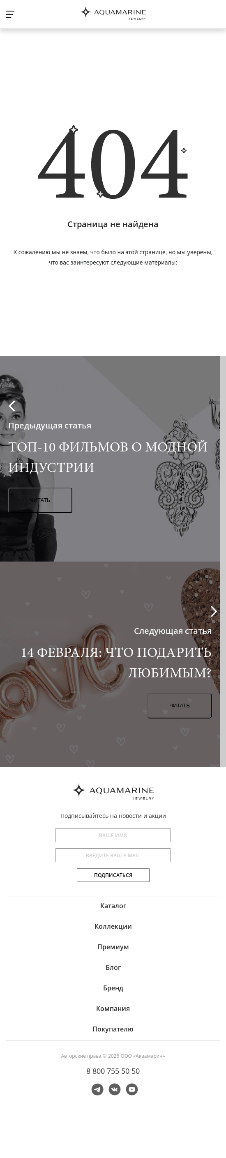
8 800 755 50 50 (113, 1071)
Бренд (113, 987)
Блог (113, 967)
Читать (40, 500)
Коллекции (113, 926)
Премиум (113, 946)
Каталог (113, 905)
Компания (113, 1008)
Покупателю (113, 1029)
